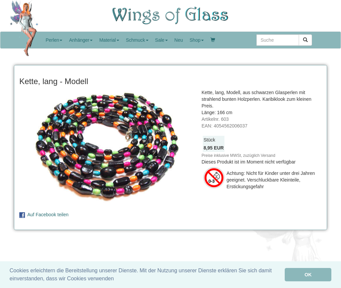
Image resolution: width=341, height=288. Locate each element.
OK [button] (308, 274)
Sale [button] (161, 40)
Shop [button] (196, 40)
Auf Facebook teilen (48, 214)
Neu (178, 40)
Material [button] (109, 40)
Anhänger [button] (81, 40)
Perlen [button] (54, 40)
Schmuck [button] (137, 40)
